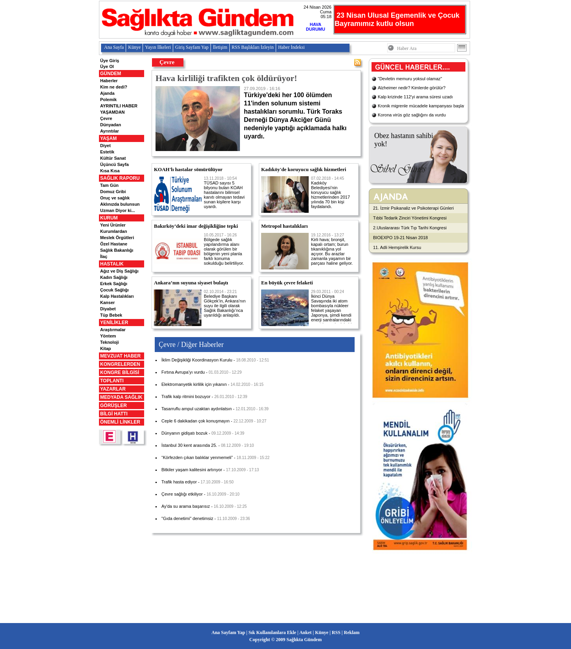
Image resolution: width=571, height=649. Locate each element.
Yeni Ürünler (113, 225)
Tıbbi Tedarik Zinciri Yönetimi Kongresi (410, 218)
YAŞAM (108, 138)
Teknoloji (109, 342)
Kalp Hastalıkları (117, 296)
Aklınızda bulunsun (120, 204)
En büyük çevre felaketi (287, 283)
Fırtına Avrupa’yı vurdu (183, 372)
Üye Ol (107, 66)
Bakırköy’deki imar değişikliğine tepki (196, 226)
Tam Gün (109, 185)
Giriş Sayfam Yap (192, 47)
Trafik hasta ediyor (179, 481)
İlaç (103, 256)
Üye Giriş (109, 60)
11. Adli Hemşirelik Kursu (397, 247)
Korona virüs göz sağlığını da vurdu (412, 114)
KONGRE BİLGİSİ (119, 372)
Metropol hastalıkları (284, 226)
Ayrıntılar (109, 131)
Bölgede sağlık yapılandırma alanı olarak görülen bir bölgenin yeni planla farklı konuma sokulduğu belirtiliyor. (224, 249)
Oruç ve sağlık (115, 197)
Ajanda (107, 93)
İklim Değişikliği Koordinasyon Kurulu (196, 360)
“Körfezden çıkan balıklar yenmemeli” (197, 457)
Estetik (107, 151)
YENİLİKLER (114, 322)
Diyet (105, 145)
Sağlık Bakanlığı (116, 250)
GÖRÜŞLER (113, 405)
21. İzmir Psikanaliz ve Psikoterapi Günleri (413, 208)
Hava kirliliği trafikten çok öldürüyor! (226, 78)
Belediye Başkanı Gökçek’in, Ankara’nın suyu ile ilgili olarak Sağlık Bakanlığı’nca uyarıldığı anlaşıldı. (224, 303)
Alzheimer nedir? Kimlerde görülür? (411, 87)
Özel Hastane (113, 244)
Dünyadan (110, 124)
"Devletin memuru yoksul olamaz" (410, 78)
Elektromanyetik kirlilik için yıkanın (194, 384)
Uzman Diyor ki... (117, 210)
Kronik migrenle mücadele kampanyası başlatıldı (424, 105)
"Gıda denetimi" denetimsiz (187, 518)
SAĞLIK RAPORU (120, 178)
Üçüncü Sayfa (114, 164)
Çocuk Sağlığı (114, 290)
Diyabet (108, 308)
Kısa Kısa (110, 170)
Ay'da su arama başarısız (185, 506)
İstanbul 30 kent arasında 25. (189, 445)
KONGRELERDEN (120, 364)
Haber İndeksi (291, 47)
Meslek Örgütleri (117, 237)
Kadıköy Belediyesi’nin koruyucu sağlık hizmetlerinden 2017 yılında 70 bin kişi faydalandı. (330, 192)
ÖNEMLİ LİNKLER (120, 422)
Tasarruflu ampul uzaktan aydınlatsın (196, 408)
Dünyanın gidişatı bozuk (184, 433)
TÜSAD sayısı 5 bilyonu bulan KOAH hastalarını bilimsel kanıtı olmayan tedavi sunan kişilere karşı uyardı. (224, 192)
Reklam (351, 632)
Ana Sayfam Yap (228, 632)
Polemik (108, 99)
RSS (336, 632)
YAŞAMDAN (112, 112)
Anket (305, 632)
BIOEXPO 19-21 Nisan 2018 (400, 237)
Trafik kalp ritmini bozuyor (185, 396)
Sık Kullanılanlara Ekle (272, 632)
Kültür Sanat (113, 158)
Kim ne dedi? (113, 87)
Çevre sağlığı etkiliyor (182, 494)
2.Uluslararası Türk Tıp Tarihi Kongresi (410, 227)
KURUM (109, 218)
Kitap (105, 348)
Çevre (106, 118)
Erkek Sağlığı (113, 283)
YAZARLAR (113, 389)
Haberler (109, 80)
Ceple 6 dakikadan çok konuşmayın (195, 421)
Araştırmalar (113, 329)
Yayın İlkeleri (158, 47)
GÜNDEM (110, 73)
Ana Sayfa (114, 47)
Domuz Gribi (113, 191)
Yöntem (108, 336)
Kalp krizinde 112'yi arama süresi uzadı (415, 96)
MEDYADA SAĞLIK (121, 397)
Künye (134, 47)
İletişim (220, 47)
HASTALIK (112, 264)
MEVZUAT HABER (120, 356)
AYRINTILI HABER (118, 105)
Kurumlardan (113, 231)
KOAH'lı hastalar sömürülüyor (188, 169)
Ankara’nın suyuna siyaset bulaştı (191, 283)
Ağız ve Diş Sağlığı (119, 271)
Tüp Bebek (111, 315)
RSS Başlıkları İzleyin (253, 47)
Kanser (107, 302)
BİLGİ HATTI (114, 414)
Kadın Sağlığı (114, 277)
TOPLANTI (112, 381)
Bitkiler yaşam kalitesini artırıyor (191, 469)
